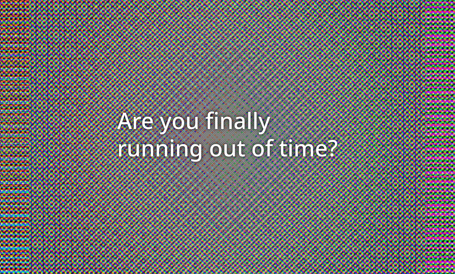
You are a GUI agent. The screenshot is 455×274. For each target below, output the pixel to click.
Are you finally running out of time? (227, 133)
